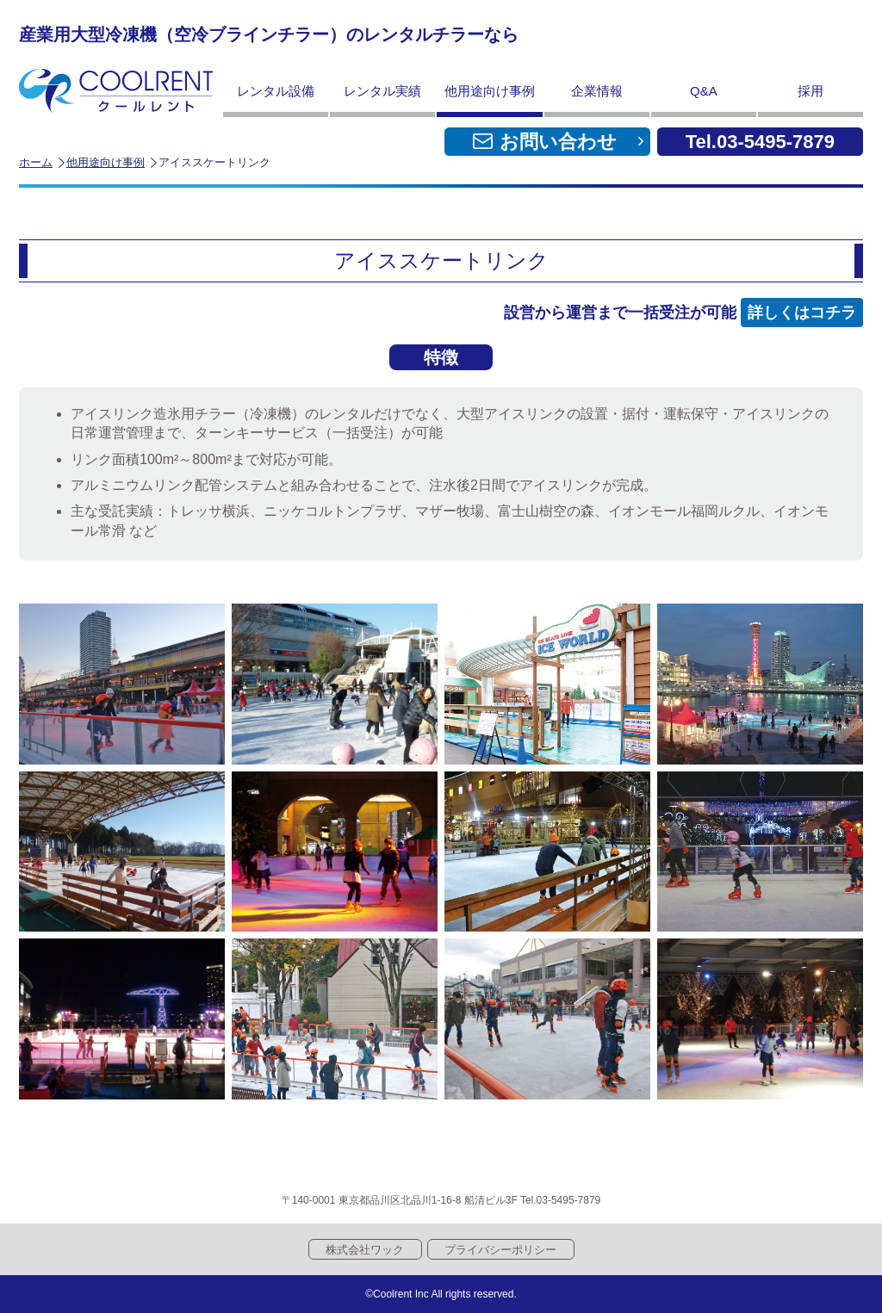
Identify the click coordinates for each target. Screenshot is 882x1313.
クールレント (116, 91)
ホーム (36, 162)
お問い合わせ (558, 141)
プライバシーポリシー (500, 1249)
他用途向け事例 (105, 162)
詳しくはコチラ (802, 312)
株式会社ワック (365, 1249)
